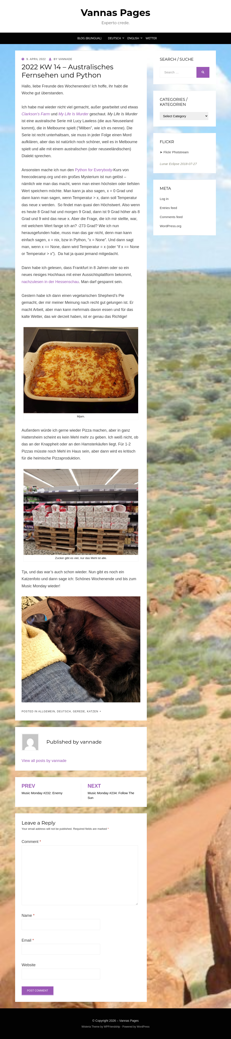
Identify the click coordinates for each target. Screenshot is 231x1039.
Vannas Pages (115, 12)
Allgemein (46, 711)
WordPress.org (170, 226)
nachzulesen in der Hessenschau (50, 282)
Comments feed (171, 217)
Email (28, 940)
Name (28, 915)
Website (29, 965)
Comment (31, 841)
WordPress (143, 1026)
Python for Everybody (93, 170)
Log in (164, 199)
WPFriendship (112, 1026)
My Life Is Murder (74, 114)
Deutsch (114, 38)
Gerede (79, 711)
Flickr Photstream (176, 152)
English (133, 38)
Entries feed (168, 208)
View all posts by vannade (44, 761)
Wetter (151, 38)
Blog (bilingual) (89, 38)
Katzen (92, 711)
